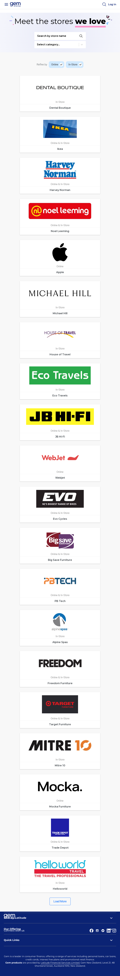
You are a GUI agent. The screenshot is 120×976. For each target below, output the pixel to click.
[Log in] (112, 4)
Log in (112, 4)
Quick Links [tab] (60, 940)
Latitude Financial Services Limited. (60, 962)
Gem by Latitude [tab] (60, 918)
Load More (60, 901)
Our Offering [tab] (60, 929)
